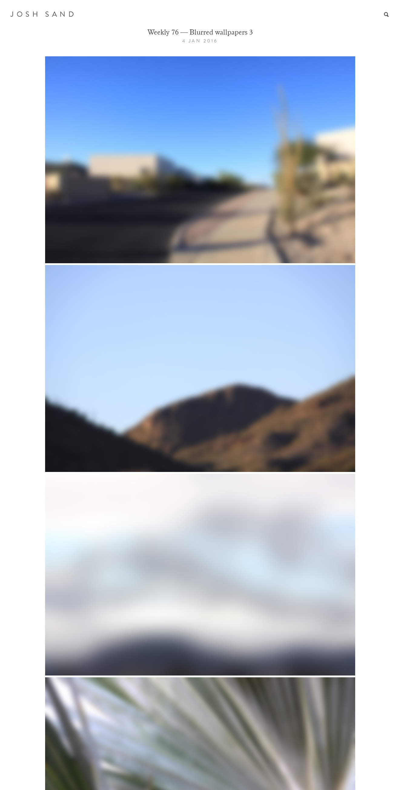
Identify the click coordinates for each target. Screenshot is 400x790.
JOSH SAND (44, 14)
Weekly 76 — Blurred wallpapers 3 (200, 33)
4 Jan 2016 (200, 41)
